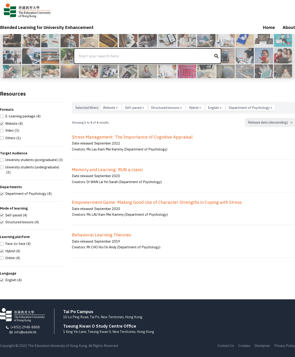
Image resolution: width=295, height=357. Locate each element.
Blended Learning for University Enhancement (47, 27)
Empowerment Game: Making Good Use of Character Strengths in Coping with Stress (157, 202)
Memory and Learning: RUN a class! (107, 169)
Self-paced (135, 107)
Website (111, 107)
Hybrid (195, 107)
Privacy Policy (284, 345)
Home (269, 27)
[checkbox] (20, 116)
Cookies (244, 345)
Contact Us (225, 345)
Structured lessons (167, 107)
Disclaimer (262, 345)
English (215, 107)
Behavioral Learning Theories (101, 235)
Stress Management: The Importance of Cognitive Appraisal (132, 137)
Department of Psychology (250, 107)
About (289, 27)
